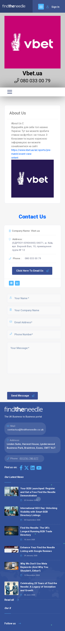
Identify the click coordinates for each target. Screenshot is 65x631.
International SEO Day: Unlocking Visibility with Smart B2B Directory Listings (38, 512)
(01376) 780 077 (29, 458)
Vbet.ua (32, 73)
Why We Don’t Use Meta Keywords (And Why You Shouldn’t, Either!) (34, 567)
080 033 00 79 (32, 80)
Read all (11, 599)
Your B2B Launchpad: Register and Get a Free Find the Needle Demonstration (37, 492)
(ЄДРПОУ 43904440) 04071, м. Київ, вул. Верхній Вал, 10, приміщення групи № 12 (32, 246)
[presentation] (31, 382)
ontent (14, 157)
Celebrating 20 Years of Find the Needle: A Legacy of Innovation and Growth (38, 587)
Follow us (12, 623)
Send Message (23, 395)
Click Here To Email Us (32, 270)
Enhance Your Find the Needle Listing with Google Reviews (37, 549)
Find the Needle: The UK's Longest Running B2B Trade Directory (36, 531)
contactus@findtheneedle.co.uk (25, 429)
